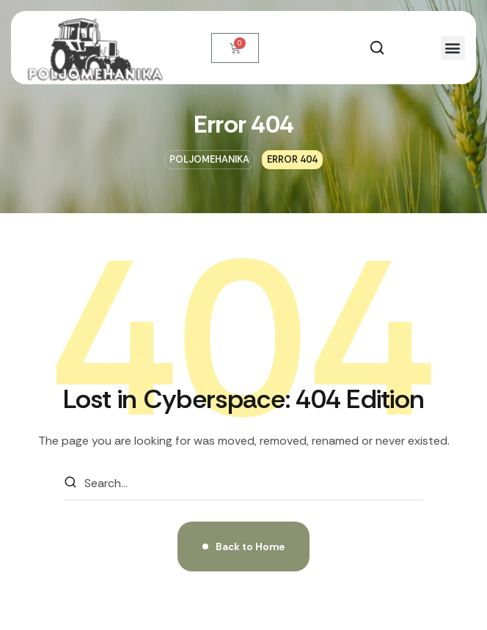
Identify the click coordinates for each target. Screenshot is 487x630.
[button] (377, 47)
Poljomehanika (209, 159)
